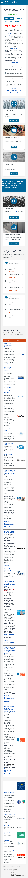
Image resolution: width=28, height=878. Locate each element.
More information (14, 92)
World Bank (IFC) (8, 454)
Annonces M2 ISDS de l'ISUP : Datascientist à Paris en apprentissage (9, 472)
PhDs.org (6, 840)
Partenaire (5, 181)
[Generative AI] (19, 18)
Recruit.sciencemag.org (9, 850)
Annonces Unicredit (9, 406)
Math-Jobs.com (8, 825)
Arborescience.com (9, 786)
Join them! (9, 363)
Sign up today (14, 48)
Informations (7, 643)
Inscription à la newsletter (14, 14)
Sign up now (15, 62)
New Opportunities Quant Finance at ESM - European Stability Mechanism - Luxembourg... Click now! (13, 185)
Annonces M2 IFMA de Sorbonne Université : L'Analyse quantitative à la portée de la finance (9, 650)
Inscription (14, 173)
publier (14, 146)
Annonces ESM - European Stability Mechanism (8, 345)
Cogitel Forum (13, 869)
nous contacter (14, 243)
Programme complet (9, 642)
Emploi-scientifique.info (9, 814)
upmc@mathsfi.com (9, 690)
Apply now (14, 88)
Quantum (17, 21)
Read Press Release (12, 90)
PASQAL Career (8, 21)
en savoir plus (14, 120)
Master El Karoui (9, 18)
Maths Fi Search (14, 211)
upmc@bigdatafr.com (9, 516)
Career (19, 90)
